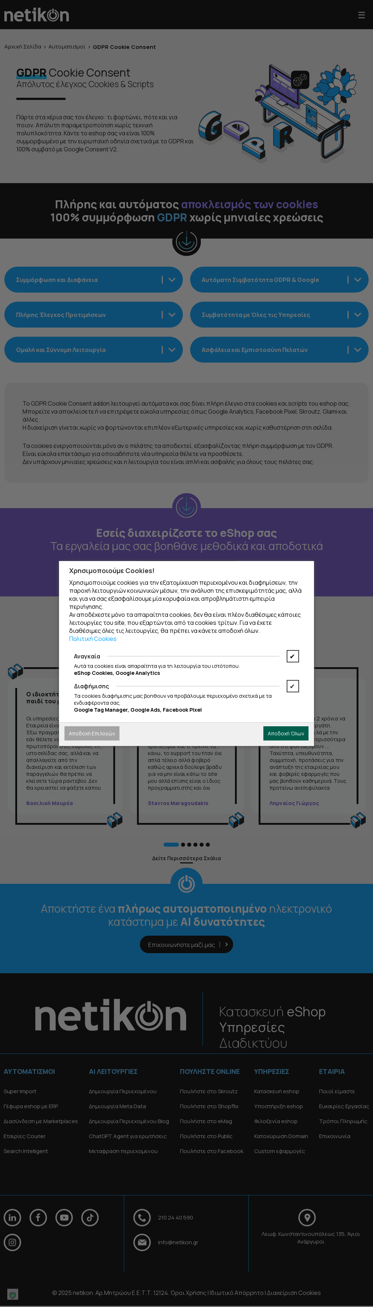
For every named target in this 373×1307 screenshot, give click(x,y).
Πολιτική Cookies (93, 639)
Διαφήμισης (91, 686)
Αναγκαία (87, 656)
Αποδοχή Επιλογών (92, 733)
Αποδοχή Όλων (286, 733)
